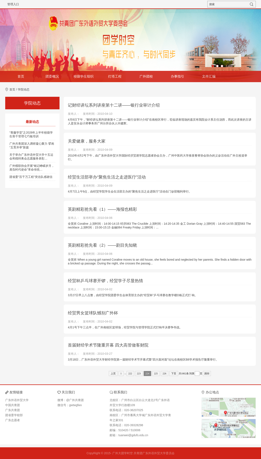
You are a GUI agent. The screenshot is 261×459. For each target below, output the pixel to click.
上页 (113, 373)
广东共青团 (12, 410)
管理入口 (13, 4)
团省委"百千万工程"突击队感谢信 (30, 176)
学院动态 (23, 89)
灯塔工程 (115, 76)
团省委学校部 (14, 415)
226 (164, 373)
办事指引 (177, 76)
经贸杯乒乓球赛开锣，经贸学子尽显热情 (105, 280)
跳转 (206, 373)
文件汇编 (208, 76)
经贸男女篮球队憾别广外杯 (93, 313)
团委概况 (52, 76)
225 (156, 373)
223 (139, 373)
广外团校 (146, 76)
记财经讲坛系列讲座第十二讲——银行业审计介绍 (114, 105)
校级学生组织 (83, 76)
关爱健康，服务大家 (86, 141)
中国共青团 (12, 405)
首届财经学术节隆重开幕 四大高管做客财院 (108, 345)
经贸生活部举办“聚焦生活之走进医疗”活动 (107, 177)
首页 (21, 76)
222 (130, 373)
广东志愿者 (12, 420)
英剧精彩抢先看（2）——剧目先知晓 (102, 245)
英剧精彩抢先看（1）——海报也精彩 (102, 209)
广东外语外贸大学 (17, 400)
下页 (173, 373)
